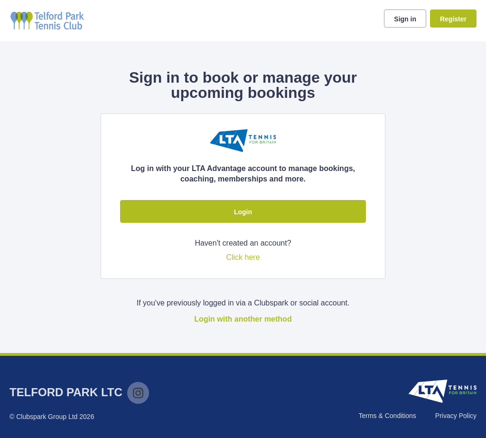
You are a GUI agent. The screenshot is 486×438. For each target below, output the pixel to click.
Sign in (405, 19)
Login (243, 212)
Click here (243, 257)
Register (453, 19)
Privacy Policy (456, 415)
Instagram (138, 393)
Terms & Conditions (387, 415)
